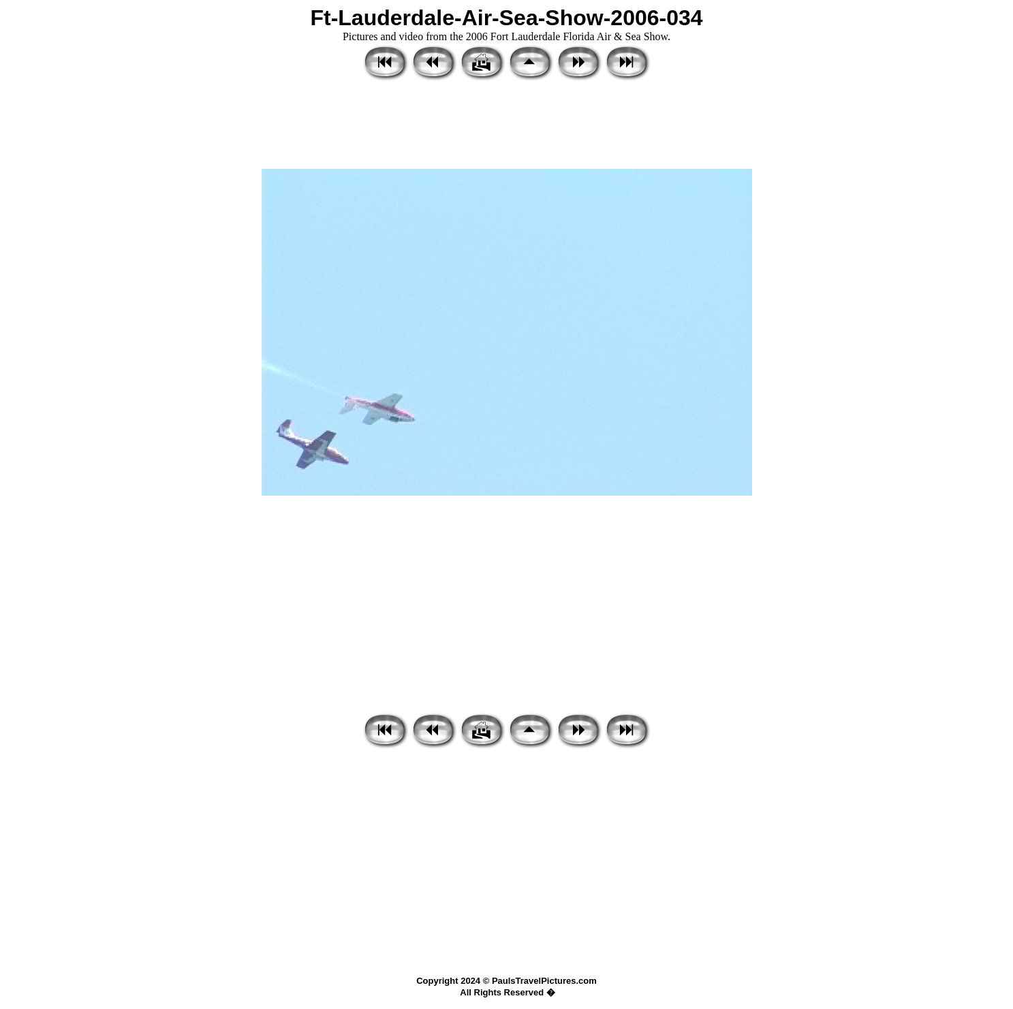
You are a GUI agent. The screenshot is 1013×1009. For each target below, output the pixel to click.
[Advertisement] (507, 126)
